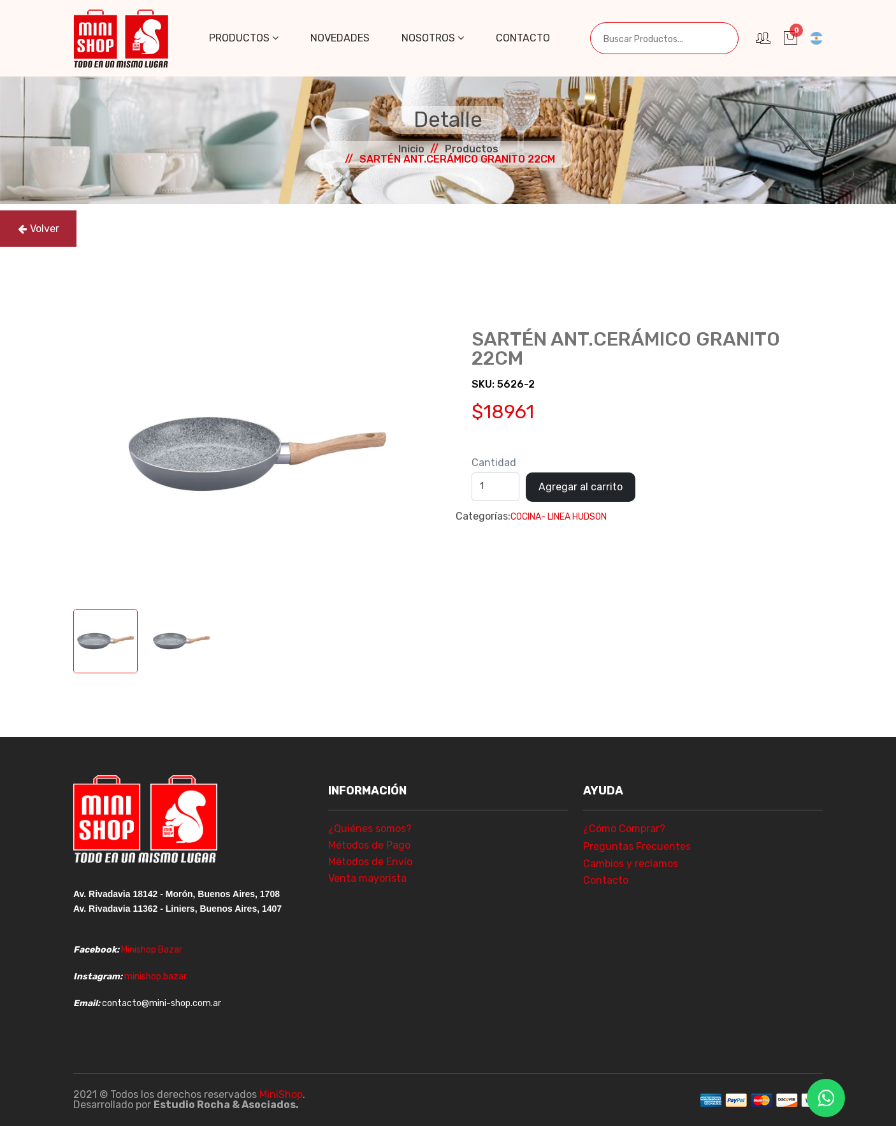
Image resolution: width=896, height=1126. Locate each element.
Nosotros (432, 38)
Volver (38, 229)
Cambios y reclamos (630, 864)
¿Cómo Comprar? (624, 829)
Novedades (340, 38)
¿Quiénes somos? (370, 829)
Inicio (411, 149)
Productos (243, 38)
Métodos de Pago (369, 845)
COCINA (525, 516)
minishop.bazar (155, 976)
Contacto (523, 38)
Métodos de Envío (370, 862)
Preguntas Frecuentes (637, 846)
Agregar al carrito (580, 487)
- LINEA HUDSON (574, 516)
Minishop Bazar (151, 949)
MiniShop (281, 1094)
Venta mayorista (367, 878)
